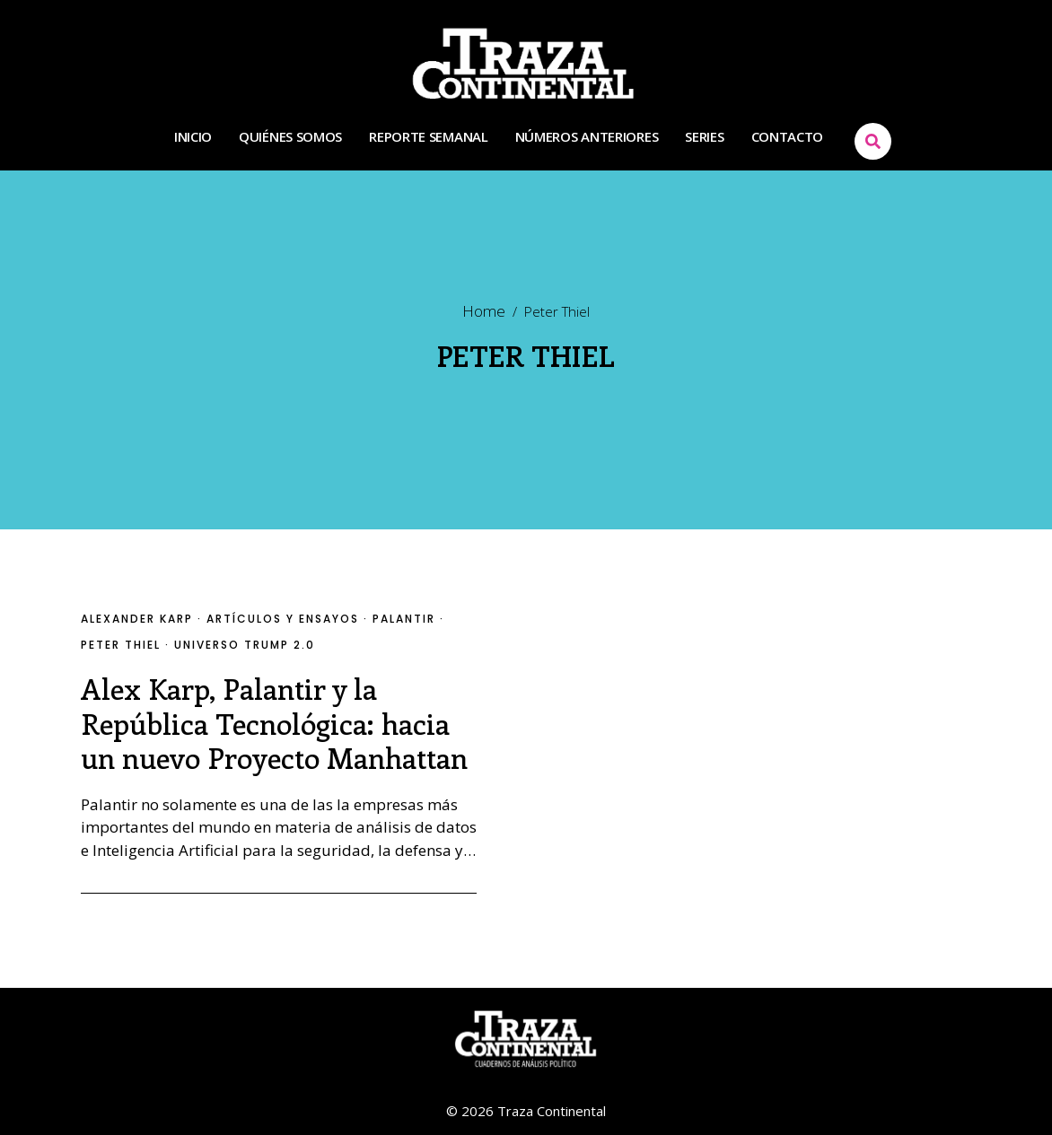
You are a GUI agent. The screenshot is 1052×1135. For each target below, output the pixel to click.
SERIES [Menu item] (704, 137)
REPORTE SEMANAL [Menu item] (428, 137)
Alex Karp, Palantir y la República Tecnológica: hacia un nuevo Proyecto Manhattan (274, 722)
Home (483, 311)
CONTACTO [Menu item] (787, 137)
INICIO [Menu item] (193, 137)
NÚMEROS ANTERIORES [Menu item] (587, 137)
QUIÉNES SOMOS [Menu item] (290, 137)
